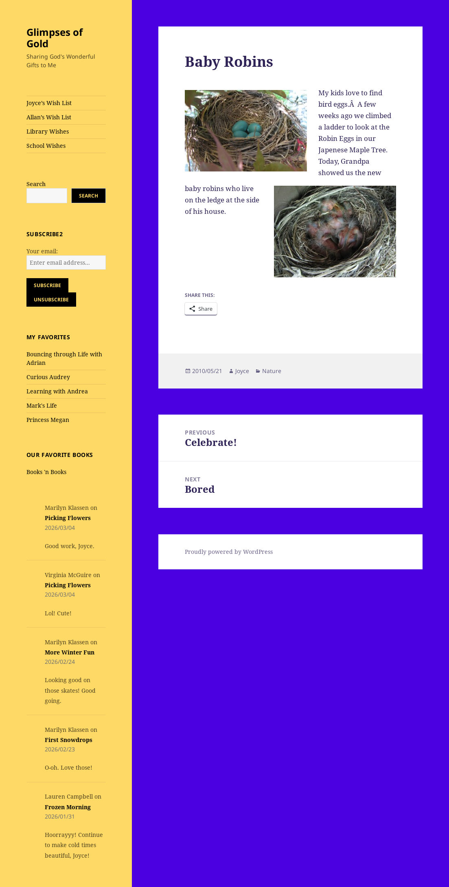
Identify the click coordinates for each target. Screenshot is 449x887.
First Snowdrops (68, 740)
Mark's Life (41, 405)
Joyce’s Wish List (49, 103)
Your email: (42, 251)
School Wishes (46, 145)
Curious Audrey (48, 377)
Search (36, 184)
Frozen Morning (68, 807)
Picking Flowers (68, 518)
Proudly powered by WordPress (229, 551)
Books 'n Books (46, 472)
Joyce (242, 371)
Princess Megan (47, 420)
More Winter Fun (69, 652)
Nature (271, 371)
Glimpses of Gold (54, 37)
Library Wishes (47, 131)
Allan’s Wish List (48, 117)
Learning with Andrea (57, 391)
